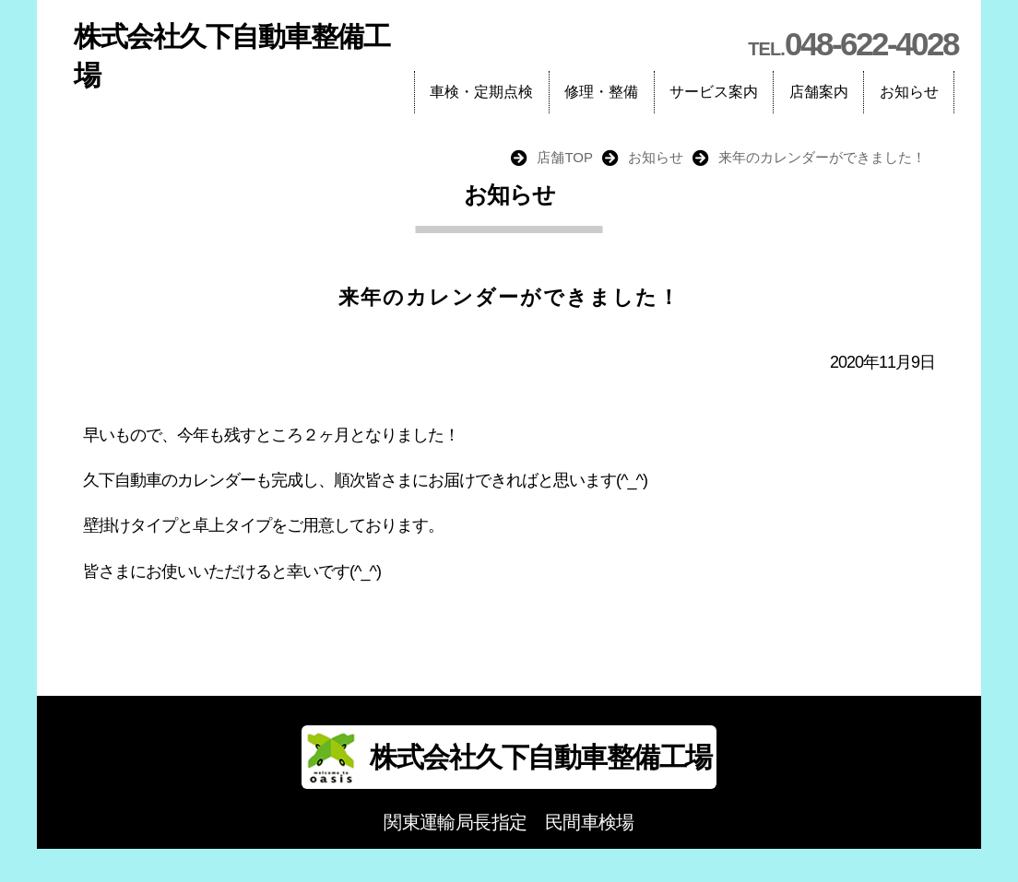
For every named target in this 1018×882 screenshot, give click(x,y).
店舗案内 (818, 92)
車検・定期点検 (481, 92)
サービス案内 (713, 92)
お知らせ (909, 92)
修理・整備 (601, 92)
